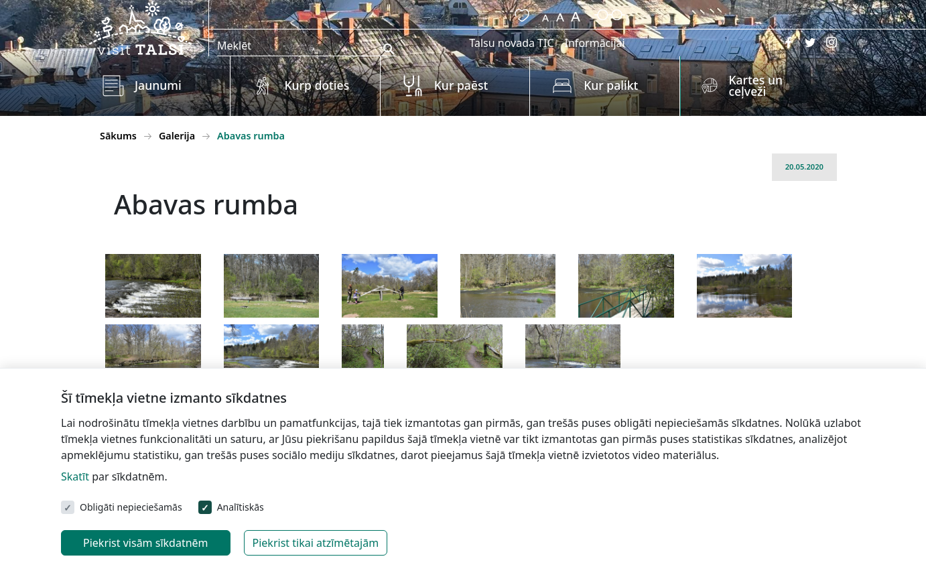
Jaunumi (158, 85)
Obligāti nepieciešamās (131, 507)
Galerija (177, 135)
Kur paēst (461, 85)
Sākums (118, 135)
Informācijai (595, 43)
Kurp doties (316, 85)
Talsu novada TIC (511, 43)
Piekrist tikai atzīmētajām (316, 542)
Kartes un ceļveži (755, 86)
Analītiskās (240, 507)
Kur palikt (611, 85)
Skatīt (75, 476)
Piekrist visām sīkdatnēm (145, 542)
